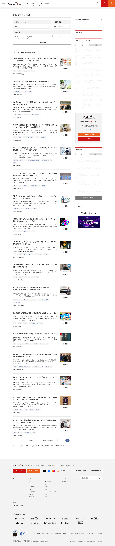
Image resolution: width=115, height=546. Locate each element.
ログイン (88, 139)
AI (30, 344)
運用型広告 (32, 323)
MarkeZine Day (64, 482)
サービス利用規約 (79, 533)
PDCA (25, 323)
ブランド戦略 (38, 254)
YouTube (15, 160)
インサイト (26, 71)
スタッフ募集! (49, 533)
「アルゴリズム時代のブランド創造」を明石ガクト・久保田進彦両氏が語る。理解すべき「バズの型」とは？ (35, 174)
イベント (39, 4)
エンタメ (27, 114)
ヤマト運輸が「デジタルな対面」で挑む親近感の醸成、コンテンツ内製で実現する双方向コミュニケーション (90, 75)
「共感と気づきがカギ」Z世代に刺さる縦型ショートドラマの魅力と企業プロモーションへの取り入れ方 (35, 197)
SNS (14, 114)
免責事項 (65, 533)
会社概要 (71, 533)
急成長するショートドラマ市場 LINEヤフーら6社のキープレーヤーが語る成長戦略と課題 (35, 103)
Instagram (28, 208)
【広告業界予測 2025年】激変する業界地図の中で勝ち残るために (34, 334)
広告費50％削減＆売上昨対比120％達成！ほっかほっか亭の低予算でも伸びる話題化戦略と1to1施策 (90, 64)
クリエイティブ (17, 137)
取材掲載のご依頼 (96, 472)
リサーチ (57, 36)
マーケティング (17, 91)
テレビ (15, 277)
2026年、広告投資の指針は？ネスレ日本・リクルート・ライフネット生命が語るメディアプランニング (90, 105)
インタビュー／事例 (28, 137)
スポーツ (22, 160)
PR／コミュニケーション (33, 160)
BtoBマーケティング (34, 490)
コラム (19, 71)
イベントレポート (44, 36)
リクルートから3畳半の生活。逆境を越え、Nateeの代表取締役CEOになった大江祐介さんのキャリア (34, 421)
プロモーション (17, 300)
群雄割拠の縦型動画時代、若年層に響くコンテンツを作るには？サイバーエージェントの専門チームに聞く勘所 (35, 126)
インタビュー (30, 36)
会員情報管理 (58, 533)
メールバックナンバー (89, 129)
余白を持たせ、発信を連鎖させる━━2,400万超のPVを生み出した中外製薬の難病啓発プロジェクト (35, 355)
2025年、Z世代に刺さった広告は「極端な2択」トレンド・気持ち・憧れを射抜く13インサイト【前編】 (34, 220)
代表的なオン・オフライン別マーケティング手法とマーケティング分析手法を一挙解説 (35, 378)
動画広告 (20, 114)
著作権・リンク (40, 533)
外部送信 (100, 533)
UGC (19, 185)
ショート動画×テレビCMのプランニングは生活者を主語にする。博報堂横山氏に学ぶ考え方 (35, 266)
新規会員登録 (88, 134)
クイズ (27, 38)
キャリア (20, 432)
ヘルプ (33, 533)
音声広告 (46, 254)
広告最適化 (40, 323)
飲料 (14, 254)
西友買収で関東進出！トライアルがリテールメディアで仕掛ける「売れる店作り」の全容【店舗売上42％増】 (90, 57)
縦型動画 (43, 137)
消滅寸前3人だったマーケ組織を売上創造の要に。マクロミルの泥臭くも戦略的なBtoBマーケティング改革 (90, 89)
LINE (30, 91)
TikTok (15, 162)
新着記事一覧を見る (89, 197)
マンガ (17, 38)
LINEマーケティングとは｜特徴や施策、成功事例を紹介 (31, 81)
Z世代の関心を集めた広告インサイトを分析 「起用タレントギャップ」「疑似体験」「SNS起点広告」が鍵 (35, 60)
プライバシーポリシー (91, 533)
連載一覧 (31, 495)
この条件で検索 (41, 42)
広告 (14, 71)
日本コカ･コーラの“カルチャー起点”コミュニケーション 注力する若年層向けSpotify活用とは (34, 243)
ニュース (26, 3)
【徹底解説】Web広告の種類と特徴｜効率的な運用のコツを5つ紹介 (35, 313)
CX (29, 485)
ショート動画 (34, 277)
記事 (33, 4)
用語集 (47, 3)
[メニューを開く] (3, 3)
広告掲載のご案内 (81, 472)
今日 (82, 45)
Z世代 (33, 71)
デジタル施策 (32, 492)
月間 (96, 45)
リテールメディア (44, 344)
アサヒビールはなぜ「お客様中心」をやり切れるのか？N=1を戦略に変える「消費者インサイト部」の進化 (90, 82)
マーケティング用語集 (18, 506)
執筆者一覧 (31, 497)
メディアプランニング (50, 492)
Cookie (35, 344)
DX (29, 482)
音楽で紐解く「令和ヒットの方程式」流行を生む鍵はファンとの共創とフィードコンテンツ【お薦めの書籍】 (35, 398)
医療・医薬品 (48, 366)
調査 (46, 490)
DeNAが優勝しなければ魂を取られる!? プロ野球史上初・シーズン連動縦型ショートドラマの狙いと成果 (35, 149)
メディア (15, 409)
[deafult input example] (32, 27)
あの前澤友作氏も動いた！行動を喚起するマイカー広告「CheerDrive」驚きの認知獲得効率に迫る (31, 288)
